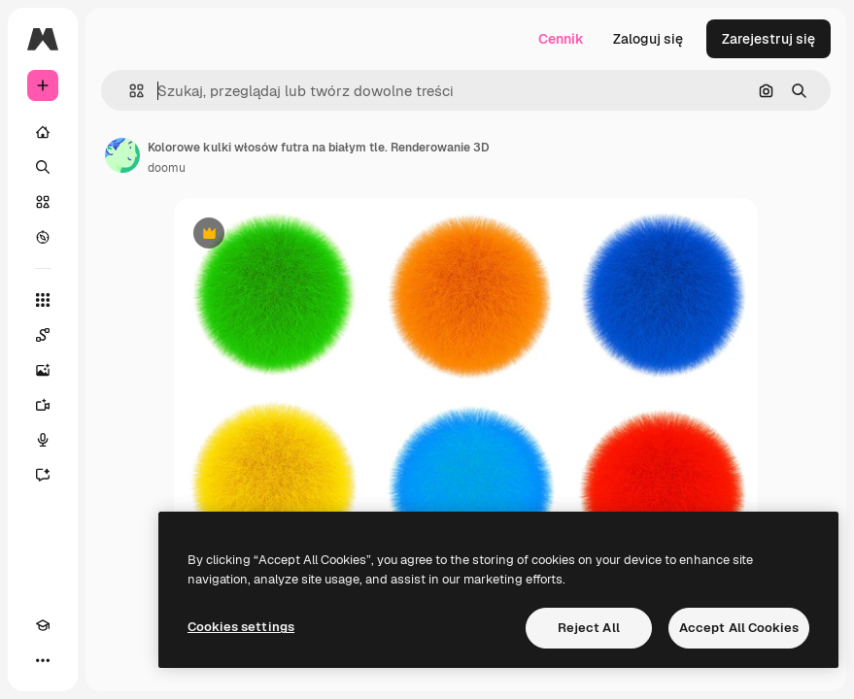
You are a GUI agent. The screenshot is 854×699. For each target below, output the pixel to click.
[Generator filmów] (42, 404)
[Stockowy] (42, 201)
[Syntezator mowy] (42, 439)
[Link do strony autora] (122, 155)
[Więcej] (42, 660)
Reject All (589, 627)
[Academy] (42, 625)
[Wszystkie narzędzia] (42, 300)
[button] (128, 90)
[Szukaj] (42, 167)
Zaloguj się (648, 39)
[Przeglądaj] (42, 236)
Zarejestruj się (768, 39)
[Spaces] (42, 334)
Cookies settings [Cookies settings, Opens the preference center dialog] (241, 626)
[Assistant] (42, 474)
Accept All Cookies (739, 627)
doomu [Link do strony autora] (167, 168)
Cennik (561, 39)
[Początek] (42, 132)
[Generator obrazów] (42, 369)
